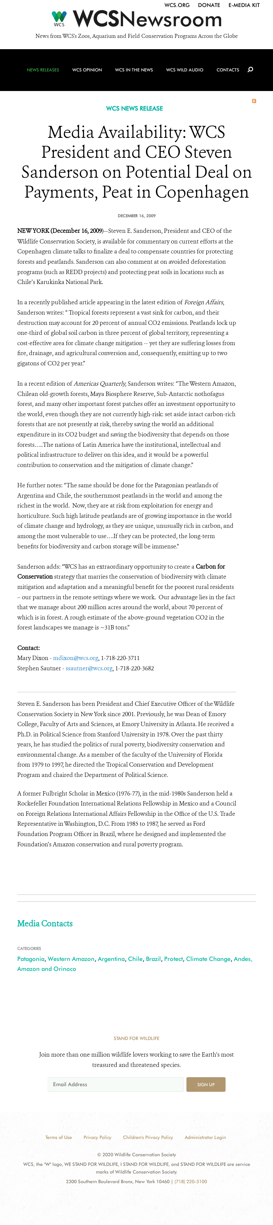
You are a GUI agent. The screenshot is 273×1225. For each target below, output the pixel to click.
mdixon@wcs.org (75, 658)
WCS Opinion (87, 70)
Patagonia (30, 958)
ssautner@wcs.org (89, 668)
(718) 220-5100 (190, 1181)
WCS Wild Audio (184, 70)
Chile (135, 958)
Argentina (111, 958)
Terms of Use (58, 1137)
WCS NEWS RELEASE (134, 108)
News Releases (43, 70)
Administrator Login (205, 1137)
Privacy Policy (97, 1137)
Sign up (206, 1084)
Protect (173, 958)
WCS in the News (134, 70)
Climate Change (208, 958)
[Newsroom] (136, 20)
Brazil (153, 958)
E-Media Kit (244, 5)
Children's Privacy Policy (148, 1137)
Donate (209, 5)
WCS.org (177, 5)
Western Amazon (71, 958)
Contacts (228, 70)
